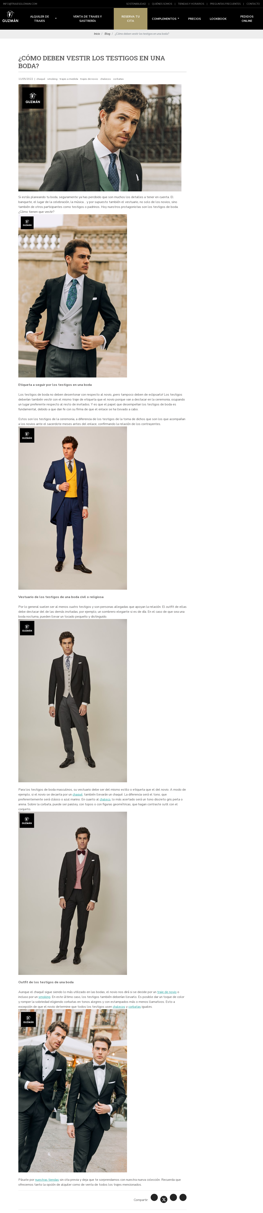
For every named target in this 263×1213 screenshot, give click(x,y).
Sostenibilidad (136, 4)
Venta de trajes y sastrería (87, 19)
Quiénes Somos (162, 4)
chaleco (105, 799)
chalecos (119, 1006)
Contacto (253, 4)
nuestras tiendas (47, 1179)
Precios (194, 19)
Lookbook (218, 19)
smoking (44, 997)
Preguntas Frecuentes (225, 4)
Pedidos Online (246, 19)
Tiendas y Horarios (191, 4)
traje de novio (167, 992)
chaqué (78, 794)
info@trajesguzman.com (20, 4)
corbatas (134, 1006)
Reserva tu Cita (131, 19)
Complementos (165, 19)
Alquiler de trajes (43, 19)
